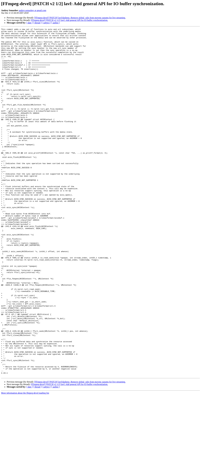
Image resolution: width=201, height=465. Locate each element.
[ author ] (56, 23)
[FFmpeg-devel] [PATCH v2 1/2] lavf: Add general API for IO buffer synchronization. (69, 20)
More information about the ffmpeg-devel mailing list (25, 462)
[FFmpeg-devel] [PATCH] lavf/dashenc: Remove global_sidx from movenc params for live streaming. (80, 17)
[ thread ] (37, 23)
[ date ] (29, 23)
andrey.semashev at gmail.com (32, 10)
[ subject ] (46, 23)
